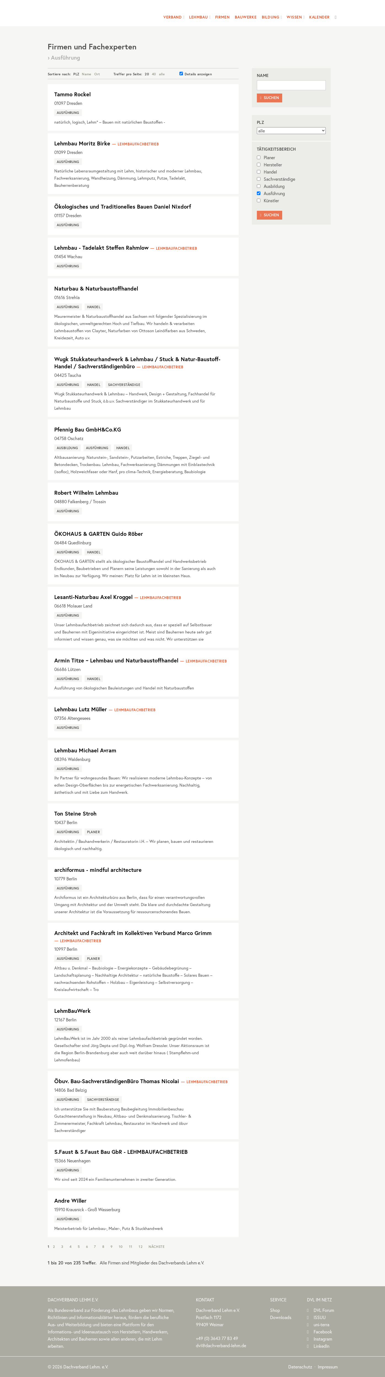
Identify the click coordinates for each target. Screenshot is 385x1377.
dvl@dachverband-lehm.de (221, 1345)
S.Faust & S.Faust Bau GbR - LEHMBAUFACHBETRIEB (121, 1151)
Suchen (269, 97)
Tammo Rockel (72, 94)
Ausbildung (271, 186)
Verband (172, 17)
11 (131, 1246)
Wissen (294, 17)
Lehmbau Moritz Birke (82, 143)
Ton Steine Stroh (75, 813)
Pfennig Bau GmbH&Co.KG (87, 429)
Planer (266, 157)
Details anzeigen (195, 74)
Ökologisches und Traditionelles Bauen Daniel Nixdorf (122, 206)
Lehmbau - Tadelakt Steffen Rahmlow (101, 247)
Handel (267, 172)
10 (121, 1246)
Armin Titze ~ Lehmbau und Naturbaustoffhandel (116, 660)
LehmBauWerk (72, 1010)
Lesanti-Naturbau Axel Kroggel (93, 597)
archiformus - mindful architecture (98, 869)
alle (162, 74)
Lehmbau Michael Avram (85, 750)
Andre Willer (70, 1200)
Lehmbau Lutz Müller (80, 709)
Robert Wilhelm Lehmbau (86, 492)
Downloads (280, 1317)
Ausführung (271, 193)
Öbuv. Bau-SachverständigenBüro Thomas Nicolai (116, 1081)
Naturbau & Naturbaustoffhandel (96, 288)
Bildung (270, 17)
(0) (217, 1338)
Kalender (319, 17)
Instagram (323, 1339)
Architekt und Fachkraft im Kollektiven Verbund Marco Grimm (133, 933)
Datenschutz (300, 1367)
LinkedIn (321, 1346)
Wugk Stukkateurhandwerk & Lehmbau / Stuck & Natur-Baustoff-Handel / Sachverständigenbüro (137, 362)
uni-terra (321, 1324)
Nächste (157, 1246)
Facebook (323, 1332)
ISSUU (320, 1317)
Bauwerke (246, 17)
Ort (97, 74)
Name (86, 74)
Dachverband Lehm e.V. (83, 12)
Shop (275, 1310)
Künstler (268, 200)
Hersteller (269, 164)
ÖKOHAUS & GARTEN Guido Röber (98, 533)
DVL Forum (324, 1310)
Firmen (222, 17)
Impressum (328, 1367)
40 (154, 74)
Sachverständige (276, 179)
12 (140, 1246)
